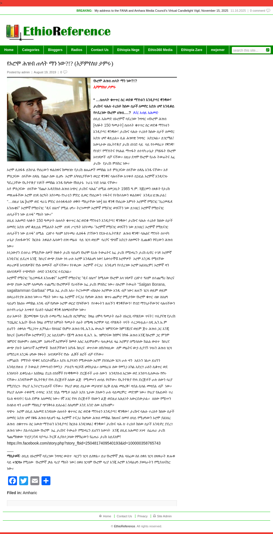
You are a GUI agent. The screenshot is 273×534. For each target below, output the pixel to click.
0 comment (257, 10)
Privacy (143, 516)
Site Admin (164, 516)
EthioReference (124, 526)
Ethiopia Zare (191, 50)
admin (25, 72)
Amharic (30, 493)
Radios (76, 50)
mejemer (218, 50)
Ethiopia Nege (128, 50)
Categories (30, 50)
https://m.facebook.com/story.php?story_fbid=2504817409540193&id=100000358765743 (84, 443)
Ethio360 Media (160, 50)
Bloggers (55, 50)
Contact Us (99, 50)
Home (8, 50)
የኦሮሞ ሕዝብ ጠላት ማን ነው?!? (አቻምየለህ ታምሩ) (60, 63)
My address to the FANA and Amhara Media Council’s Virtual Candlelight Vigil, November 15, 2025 (161, 10)
